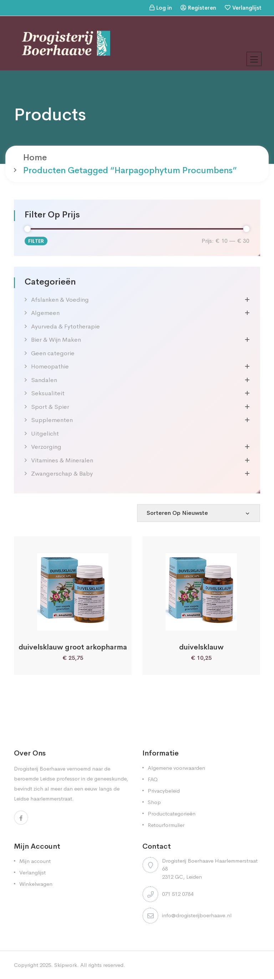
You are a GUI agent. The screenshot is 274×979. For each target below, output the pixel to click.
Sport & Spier (50, 407)
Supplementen (52, 420)
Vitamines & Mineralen (62, 460)
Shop (154, 802)
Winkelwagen (35, 883)
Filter (36, 241)
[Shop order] (198, 513)
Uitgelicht (45, 433)
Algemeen (45, 313)
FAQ (153, 779)
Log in (164, 7)
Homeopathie (50, 366)
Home (35, 157)
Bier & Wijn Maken (56, 339)
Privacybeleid (164, 790)
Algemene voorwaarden (176, 767)
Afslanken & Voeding (60, 299)
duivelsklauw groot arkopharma (73, 647)
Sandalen (44, 380)
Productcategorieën (172, 813)
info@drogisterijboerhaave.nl (197, 915)
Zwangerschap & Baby (62, 473)
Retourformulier (166, 825)
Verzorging (46, 447)
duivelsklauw (201, 647)
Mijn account (35, 861)
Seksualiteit (48, 393)
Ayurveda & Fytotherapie (65, 326)
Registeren (202, 7)
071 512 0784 (177, 893)
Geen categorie (53, 353)
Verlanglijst (247, 7)
